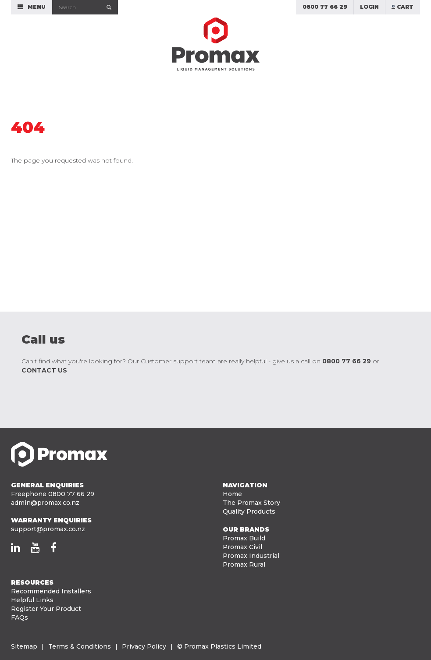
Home (232, 494)
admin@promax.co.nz (45, 503)
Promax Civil (242, 547)
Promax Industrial (251, 556)
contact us (44, 370)
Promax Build (244, 538)
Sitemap (24, 646)
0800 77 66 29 (346, 361)
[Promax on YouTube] (35, 547)
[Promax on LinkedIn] (15, 547)
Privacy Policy (144, 646)
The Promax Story (251, 503)
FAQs (19, 617)
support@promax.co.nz (48, 529)
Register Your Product (46, 609)
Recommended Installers (51, 591)
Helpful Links (32, 600)
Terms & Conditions (79, 646)
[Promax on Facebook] (53, 547)
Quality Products (249, 511)
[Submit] (109, 7)
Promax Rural (244, 564)
